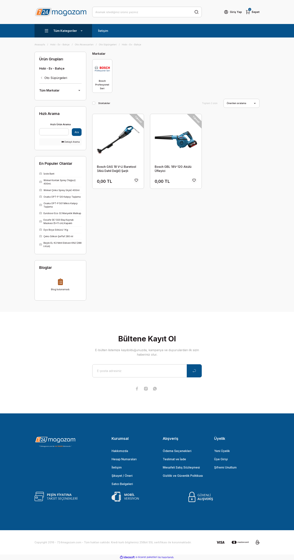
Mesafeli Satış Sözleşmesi (181, 467)
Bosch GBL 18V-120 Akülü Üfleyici (173, 169)
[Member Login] (233, 11)
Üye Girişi (221, 459)
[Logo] (60, 11)
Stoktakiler (104, 103)
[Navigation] (63, 30)
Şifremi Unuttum (225, 467)
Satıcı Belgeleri (122, 484)
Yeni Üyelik (222, 451)
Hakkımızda (120, 451)
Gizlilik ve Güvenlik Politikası (183, 476)
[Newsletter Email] (147, 370)
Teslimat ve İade (174, 459)
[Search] (147, 12)
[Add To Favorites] (136, 180)
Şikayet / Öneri (122, 476)
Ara (77, 132)
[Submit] (194, 370)
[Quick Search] (54, 131)
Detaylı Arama (71, 141)
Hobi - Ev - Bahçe (131, 44)
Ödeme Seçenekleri (177, 451)
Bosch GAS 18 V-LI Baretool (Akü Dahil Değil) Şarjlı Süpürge (116, 169)
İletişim (103, 31)
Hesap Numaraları (124, 459)
